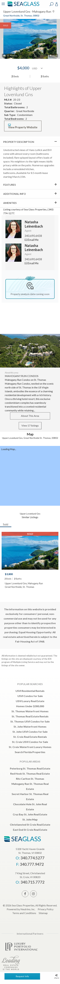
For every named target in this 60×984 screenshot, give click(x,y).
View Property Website (22, 126)
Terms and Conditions (24, 913)
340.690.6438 (33, 235)
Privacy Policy (45, 909)
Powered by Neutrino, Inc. (21, 909)
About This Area (30, 415)
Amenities (10, 202)
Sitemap (43, 913)
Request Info (22, 976)
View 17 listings (30, 425)
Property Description (18, 141)
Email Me (32, 239)
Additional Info (14, 193)
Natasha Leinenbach (34, 224)
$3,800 (9, 574)
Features (9, 184)
